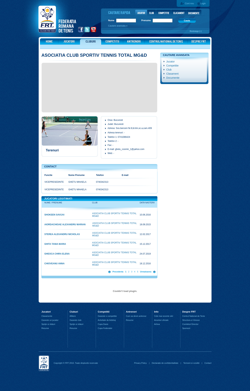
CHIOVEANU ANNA (54, 263)
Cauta (187, 20)
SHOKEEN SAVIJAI (54, 214)
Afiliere (73, 316)
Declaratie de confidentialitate (165, 363)
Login (203, 3)
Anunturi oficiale (161, 320)
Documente (172, 77)
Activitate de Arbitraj (107, 320)
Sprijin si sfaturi (48, 324)
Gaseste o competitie (107, 316)
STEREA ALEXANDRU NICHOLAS (62, 234)
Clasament (172, 73)
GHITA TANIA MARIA (55, 244)
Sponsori (186, 328)
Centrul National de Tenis (193, 316)
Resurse (45, 328)
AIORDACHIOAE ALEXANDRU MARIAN (65, 224)
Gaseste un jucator (49, 320)
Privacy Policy (140, 363)
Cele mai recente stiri (163, 316)
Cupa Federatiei (105, 328)
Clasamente (46, 316)
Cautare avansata (117, 25)
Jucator (170, 61)
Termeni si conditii (191, 363)
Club (169, 69)
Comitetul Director (190, 324)
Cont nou (189, 3)
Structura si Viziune (191, 320)
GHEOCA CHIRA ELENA (57, 254)
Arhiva (157, 324)
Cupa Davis (103, 324)
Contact (208, 363)
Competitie (172, 65)
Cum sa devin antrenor (136, 316)
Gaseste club (75, 320)
